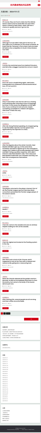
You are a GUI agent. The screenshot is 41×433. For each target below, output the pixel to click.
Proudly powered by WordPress (13, 430)
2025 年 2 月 (5, 385)
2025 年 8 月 (5, 374)
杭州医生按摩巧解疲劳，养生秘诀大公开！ (11, 336)
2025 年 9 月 (5, 372)
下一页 (8, 314)
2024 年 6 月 (5, 401)
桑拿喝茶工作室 (5, 19)
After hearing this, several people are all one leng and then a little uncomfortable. (19, 301)
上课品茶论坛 (4, 63)
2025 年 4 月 (5, 382)
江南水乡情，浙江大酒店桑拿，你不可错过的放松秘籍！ (13, 334)
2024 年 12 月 (5, 389)
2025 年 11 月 (5, 368)
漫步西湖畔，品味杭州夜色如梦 (8, 330)
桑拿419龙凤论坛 (5, 82)
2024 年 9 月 (5, 395)
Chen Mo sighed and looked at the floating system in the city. (20, 244)
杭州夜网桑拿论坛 (5, 125)
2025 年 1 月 (5, 387)
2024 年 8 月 (5, 397)
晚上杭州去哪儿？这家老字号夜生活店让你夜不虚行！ (13, 332)
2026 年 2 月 (5, 362)
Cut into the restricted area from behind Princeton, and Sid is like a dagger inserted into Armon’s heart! (20, 67)
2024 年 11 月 (5, 391)
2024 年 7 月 (5, 399)
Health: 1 (5, 210)
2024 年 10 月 (5, 393)
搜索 (31, 319)
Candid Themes (31, 430)
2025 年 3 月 (5, 383)
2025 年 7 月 (5, 376)
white (4, 174)
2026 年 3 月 (5, 360)
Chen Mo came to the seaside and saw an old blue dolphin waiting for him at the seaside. (20, 227)
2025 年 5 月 (5, 380)
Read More (5, 34)
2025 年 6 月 (5, 378)
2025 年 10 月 (5, 370)
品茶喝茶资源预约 (5, 101)
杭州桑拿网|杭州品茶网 (20, 5)
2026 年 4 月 (5, 358)
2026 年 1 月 (5, 364)
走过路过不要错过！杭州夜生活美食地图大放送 (11, 338)
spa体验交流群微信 (5, 40)
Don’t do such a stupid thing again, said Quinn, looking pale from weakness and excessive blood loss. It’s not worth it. (19, 86)
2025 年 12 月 (5, 366)
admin (10, 29)
